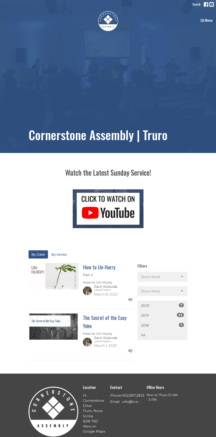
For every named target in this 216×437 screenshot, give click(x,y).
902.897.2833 (133, 395)
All (143, 335)
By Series (59, 254)
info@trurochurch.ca (132, 402)
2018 (162, 325)
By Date (38, 254)
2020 (162, 305)
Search (196, 4)
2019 (162, 315)
